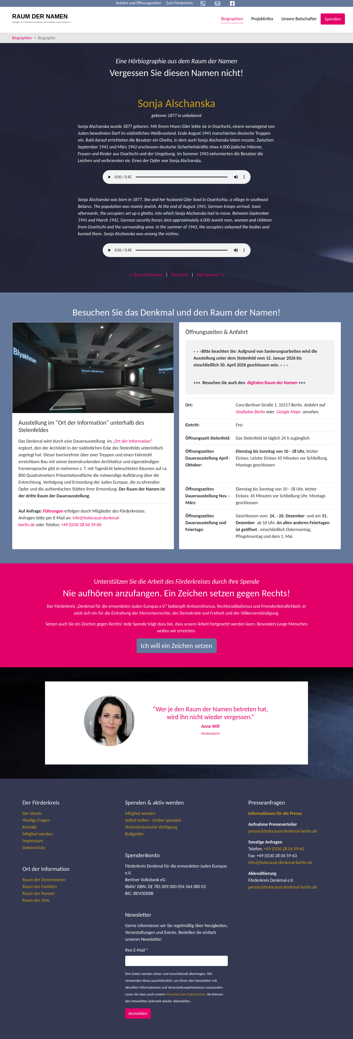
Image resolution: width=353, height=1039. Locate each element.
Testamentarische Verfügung (151, 827)
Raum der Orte (36, 900)
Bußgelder (134, 834)
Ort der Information (133, 441)
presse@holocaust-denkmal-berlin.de (282, 831)
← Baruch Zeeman (146, 275)
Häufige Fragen (36, 820)
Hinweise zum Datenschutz (185, 994)
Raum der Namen (39, 893)
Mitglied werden (38, 834)
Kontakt (30, 827)
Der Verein (32, 813)
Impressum (33, 841)
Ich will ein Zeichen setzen (176, 645)
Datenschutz (34, 847)
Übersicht (179, 275)
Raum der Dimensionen (44, 880)
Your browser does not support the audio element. (177, 177)
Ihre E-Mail (136, 950)
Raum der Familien (40, 886)
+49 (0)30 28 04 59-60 (81, 524)
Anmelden (137, 1013)
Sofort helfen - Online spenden (153, 820)
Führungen (53, 511)
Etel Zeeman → (210, 275)
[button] (90, 723)
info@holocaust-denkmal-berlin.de (280, 862)
